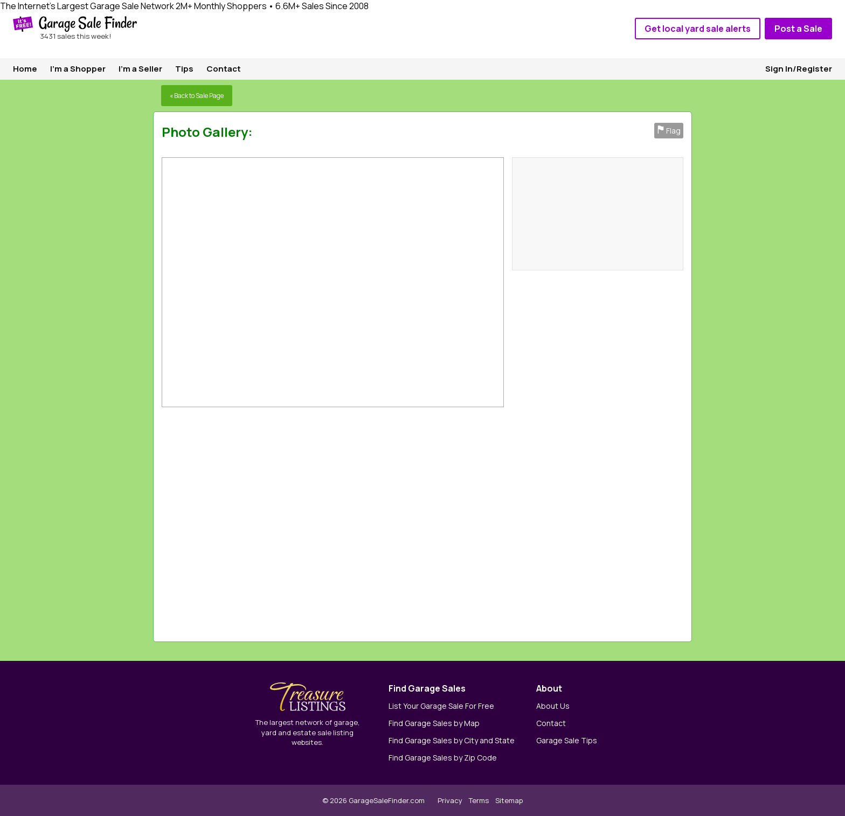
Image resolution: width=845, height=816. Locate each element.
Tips (184, 68)
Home (25, 68)
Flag (669, 130)
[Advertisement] (534, 522)
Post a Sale (798, 28)
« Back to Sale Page (197, 95)
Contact (223, 68)
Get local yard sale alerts (698, 28)
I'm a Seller (140, 68)
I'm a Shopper (78, 68)
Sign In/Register (798, 68)
